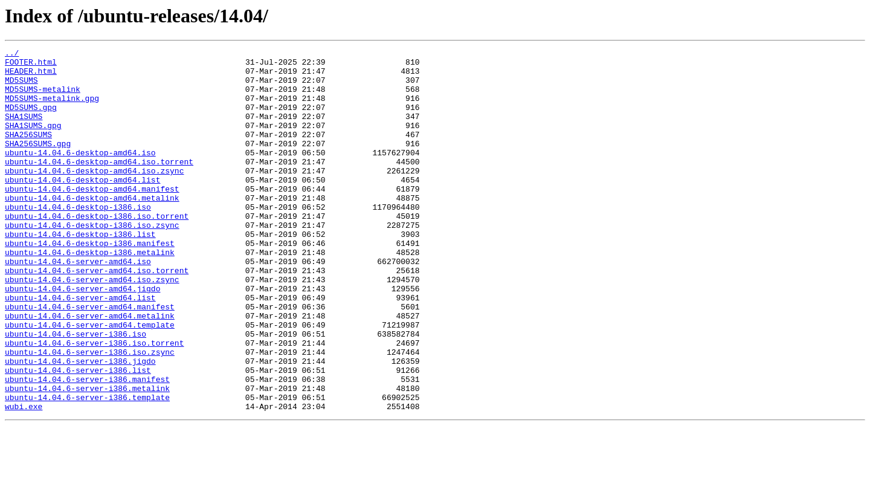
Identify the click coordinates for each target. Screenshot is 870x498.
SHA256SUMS (28, 152)
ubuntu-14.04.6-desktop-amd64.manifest (92, 217)
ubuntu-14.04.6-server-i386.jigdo (80, 424)
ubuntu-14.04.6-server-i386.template (87, 467)
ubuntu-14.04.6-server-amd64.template (90, 380)
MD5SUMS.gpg (31, 119)
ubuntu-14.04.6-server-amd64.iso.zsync (92, 326)
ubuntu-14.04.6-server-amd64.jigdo (82, 337)
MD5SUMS (21, 87)
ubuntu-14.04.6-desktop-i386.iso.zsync (92, 261)
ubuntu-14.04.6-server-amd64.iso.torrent (96, 315)
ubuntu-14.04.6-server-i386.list (78, 435)
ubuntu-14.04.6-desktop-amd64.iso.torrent (99, 184)
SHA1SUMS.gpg (33, 141)
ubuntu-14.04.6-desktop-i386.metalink (90, 293)
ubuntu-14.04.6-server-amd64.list (80, 348)
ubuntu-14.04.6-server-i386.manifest (87, 446)
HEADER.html (31, 76)
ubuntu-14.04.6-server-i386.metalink (87, 456)
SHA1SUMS (23, 130)
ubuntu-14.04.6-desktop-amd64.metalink (92, 228)
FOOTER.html (31, 65)
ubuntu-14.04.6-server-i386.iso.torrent (94, 402)
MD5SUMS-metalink (42, 97)
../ (12, 54)
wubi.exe (23, 478)
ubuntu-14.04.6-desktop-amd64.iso (80, 174)
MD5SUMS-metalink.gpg (52, 108)
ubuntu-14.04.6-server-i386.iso (75, 391)
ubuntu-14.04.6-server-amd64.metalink (90, 369)
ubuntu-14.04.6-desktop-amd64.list (82, 206)
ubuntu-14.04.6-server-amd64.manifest (90, 359)
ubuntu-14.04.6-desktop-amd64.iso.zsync (94, 195)
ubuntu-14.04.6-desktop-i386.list (80, 272)
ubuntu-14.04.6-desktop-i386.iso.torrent (96, 250)
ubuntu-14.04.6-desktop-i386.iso (78, 239)
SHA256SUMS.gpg (38, 163)
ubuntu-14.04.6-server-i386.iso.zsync (90, 413)
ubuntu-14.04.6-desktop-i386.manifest (90, 282)
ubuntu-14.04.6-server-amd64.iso (78, 304)
